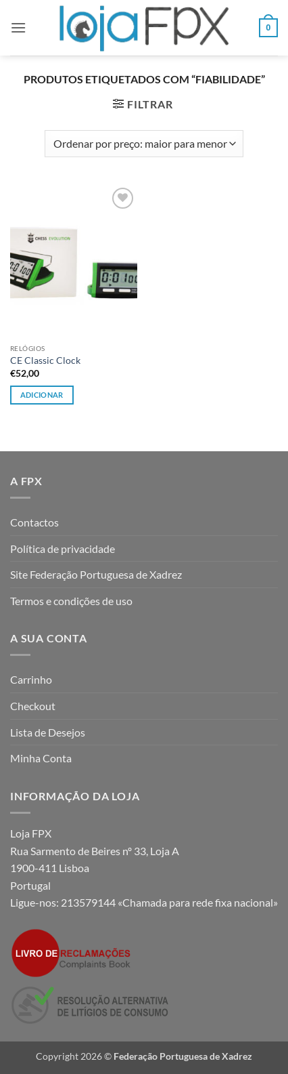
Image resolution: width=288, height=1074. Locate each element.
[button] (18, 27)
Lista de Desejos (47, 732)
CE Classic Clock (45, 360)
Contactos (34, 522)
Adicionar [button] (42, 394)
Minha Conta (41, 757)
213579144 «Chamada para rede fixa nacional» (169, 902)
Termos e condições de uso (71, 600)
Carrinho (31, 679)
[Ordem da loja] (144, 143)
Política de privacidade (62, 548)
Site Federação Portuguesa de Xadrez (96, 574)
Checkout (32, 705)
